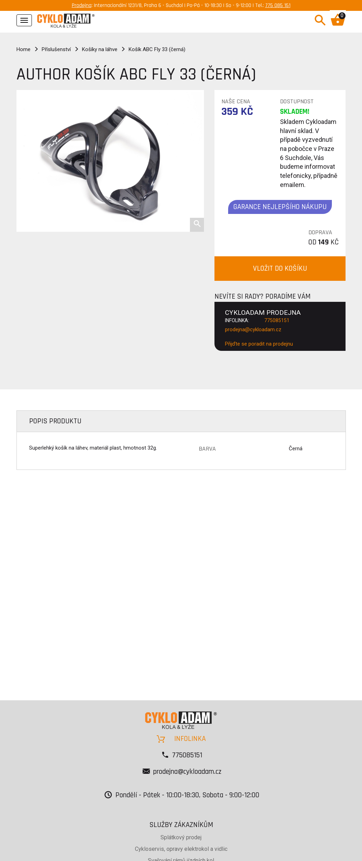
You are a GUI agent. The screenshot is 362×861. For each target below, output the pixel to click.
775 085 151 (278, 5)
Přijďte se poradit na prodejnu (259, 344)
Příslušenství (56, 49)
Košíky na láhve (99, 49)
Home (23, 49)
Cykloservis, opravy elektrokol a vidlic (181, 849)
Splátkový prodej (181, 837)
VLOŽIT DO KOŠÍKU (280, 268)
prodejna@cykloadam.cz (253, 329)
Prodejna (81, 5)
